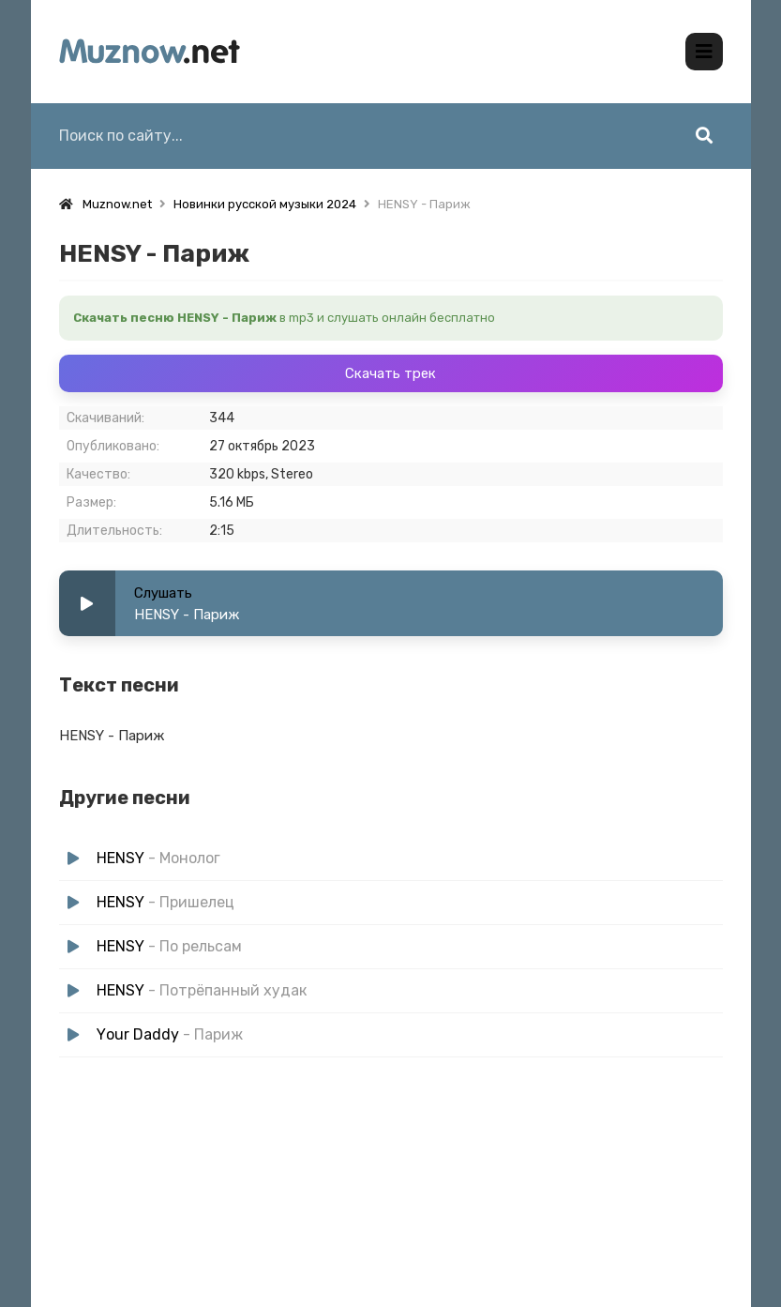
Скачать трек (390, 373)
